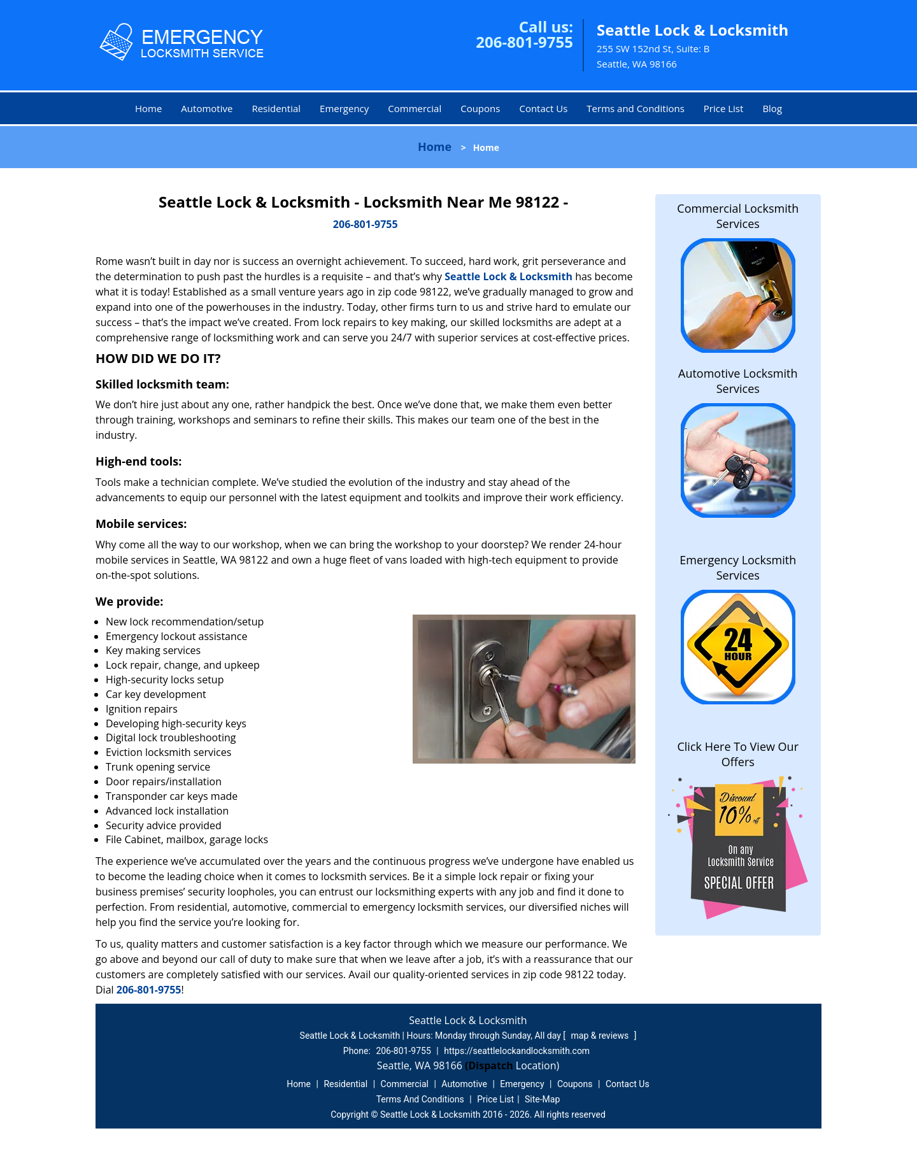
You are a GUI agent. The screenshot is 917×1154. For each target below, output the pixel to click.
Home (148, 108)
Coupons (480, 108)
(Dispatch (490, 1065)
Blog (772, 108)
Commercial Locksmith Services (738, 216)
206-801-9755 (524, 41)
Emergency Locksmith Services (737, 567)
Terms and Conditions (635, 108)
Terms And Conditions (420, 1099)
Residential (276, 108)
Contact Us (543, 108)
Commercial (414, 108)
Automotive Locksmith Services (737, 381)
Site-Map (542, 1099)
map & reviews (601, 1035)
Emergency (344, 108)
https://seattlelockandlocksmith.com (517, 1051)
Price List (724, 108)
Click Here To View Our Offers (738, 754)
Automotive (206, 108)
